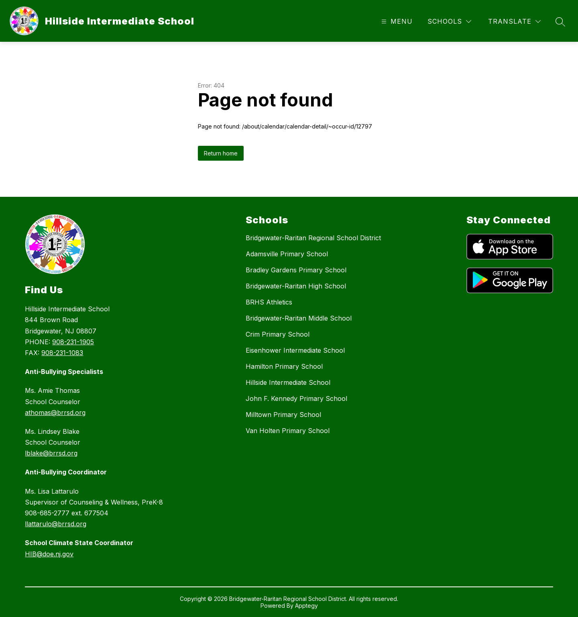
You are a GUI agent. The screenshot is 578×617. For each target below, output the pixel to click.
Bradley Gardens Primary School (296, 270)
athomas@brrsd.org (55, 413)
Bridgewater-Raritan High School (296, 286)
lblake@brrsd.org (51, 453)
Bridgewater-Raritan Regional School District (313, 238)
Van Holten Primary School (288, 431)
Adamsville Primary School (287, 254)
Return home (221, 153)
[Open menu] (396, 21)
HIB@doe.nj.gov (49, 554)
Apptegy (306, 605)
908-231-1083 (62, 353)
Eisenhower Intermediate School (295, 350)
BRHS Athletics (269, 302)
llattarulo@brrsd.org (55, 524)
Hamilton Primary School (284, 366)
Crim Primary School (277, 334)
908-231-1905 (73, 342)
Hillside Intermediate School (288, 382)
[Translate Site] (514, 21)
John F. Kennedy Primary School (296, 398)
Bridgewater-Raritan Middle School (299, 318)
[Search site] (560, 22)
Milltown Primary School (283, 415)
